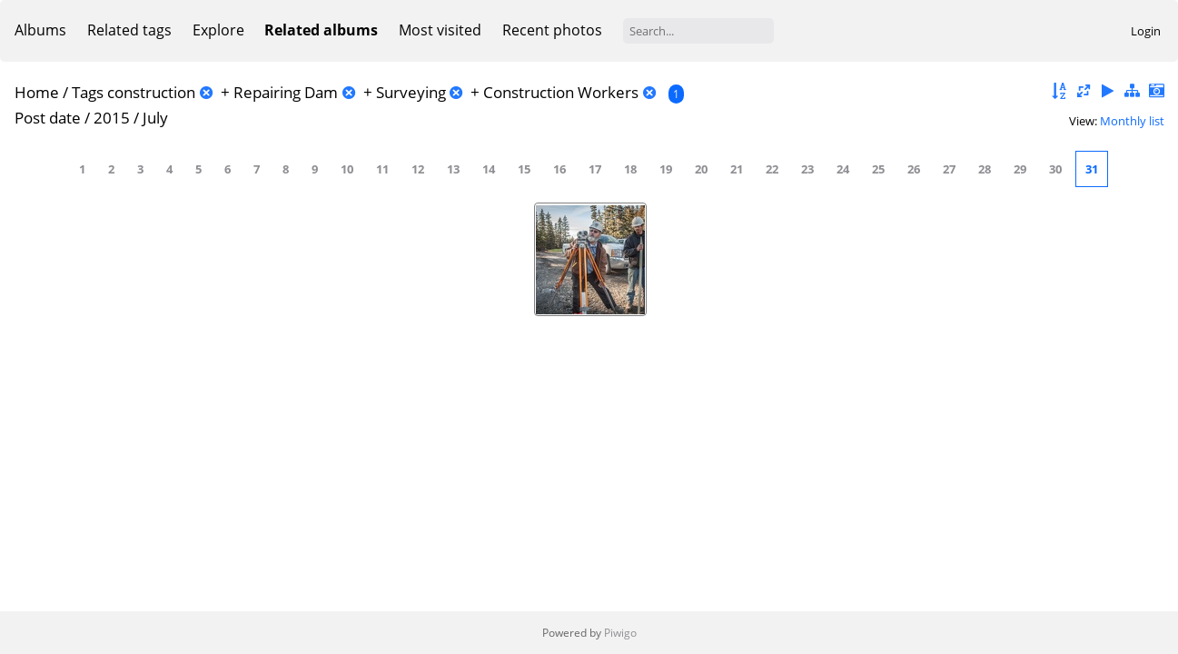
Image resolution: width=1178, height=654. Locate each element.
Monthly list (1132, 121)
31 (1091, 169)
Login (1146, 31)
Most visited (440, 30)
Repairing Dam (285, 92)
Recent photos (552, 30)
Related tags (129, 30)
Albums (40, 30)
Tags (88, 92)
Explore (218, 30)
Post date (48, 117)
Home (37, 92)
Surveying (411, 92)
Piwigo (620, 632)
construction (151, 92)
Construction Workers (560, 92)
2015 (112, 117)
